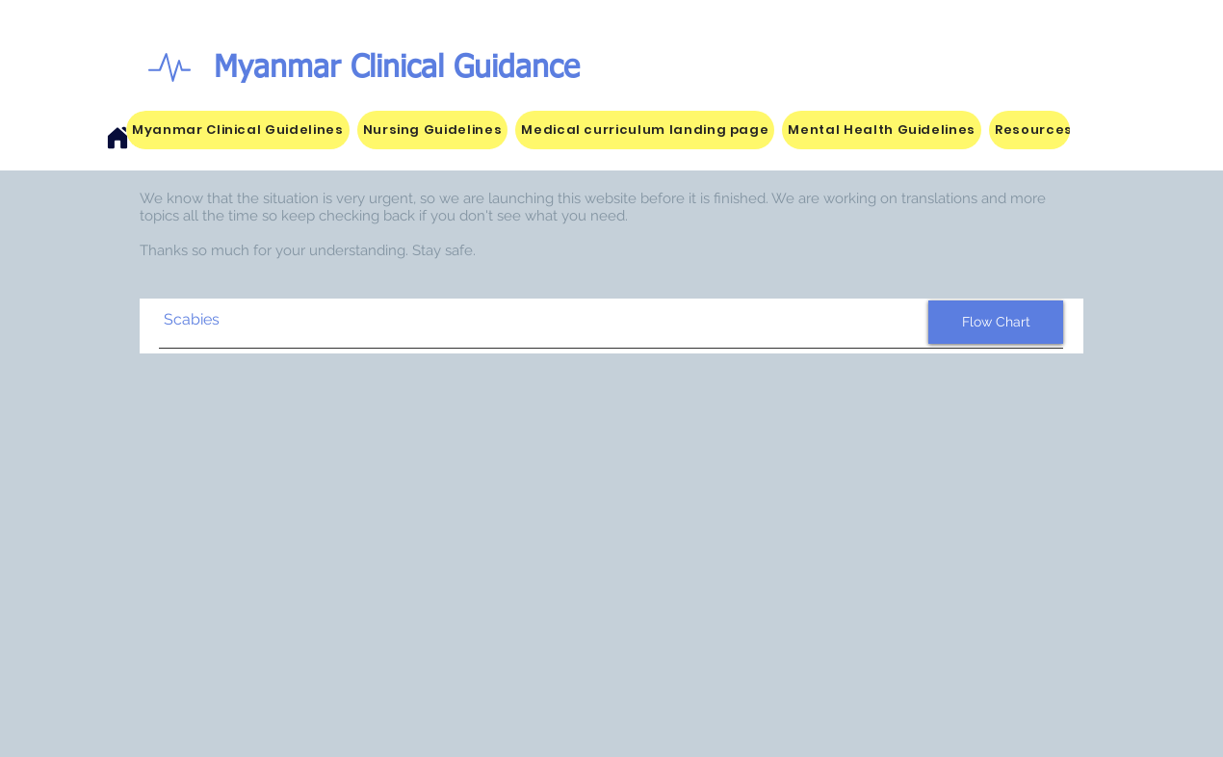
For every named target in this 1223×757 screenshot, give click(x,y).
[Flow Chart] (995, 322)
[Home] (117, 137)
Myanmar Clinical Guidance (397, 68)
